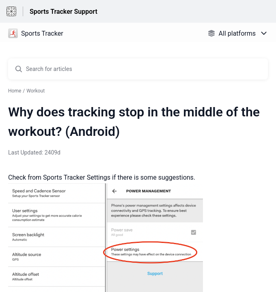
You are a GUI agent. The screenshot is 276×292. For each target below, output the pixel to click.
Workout (35, 91)
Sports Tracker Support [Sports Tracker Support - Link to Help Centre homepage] (63, 11)
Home (14, 91)
